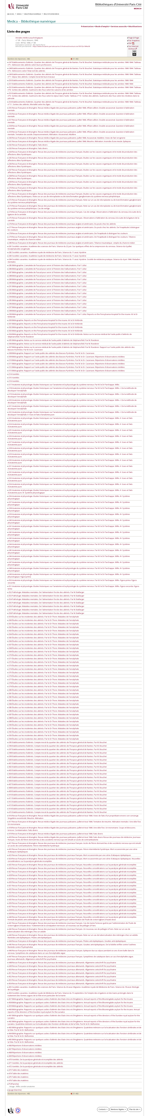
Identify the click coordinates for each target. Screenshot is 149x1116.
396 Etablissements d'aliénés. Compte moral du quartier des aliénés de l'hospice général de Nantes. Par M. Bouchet (57, 746)
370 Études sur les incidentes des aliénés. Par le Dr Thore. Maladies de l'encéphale (43, 655)
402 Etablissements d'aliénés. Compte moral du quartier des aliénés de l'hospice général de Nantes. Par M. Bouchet (57, 767)
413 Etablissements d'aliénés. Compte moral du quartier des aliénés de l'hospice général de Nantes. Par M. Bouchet (57, 805)
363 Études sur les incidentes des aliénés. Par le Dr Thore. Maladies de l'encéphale (43, 630)
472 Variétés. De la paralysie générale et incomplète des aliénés (35, 1066)
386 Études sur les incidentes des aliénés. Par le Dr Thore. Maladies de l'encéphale (43, 711)
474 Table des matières (18, 1073)
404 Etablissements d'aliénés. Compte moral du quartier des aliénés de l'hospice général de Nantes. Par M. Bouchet (57, 773)
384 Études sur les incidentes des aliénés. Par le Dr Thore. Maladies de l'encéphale (43, 704)
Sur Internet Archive (133, 47)
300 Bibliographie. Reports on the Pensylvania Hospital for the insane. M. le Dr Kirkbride (45, 320)
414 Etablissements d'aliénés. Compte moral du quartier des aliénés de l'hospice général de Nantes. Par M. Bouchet (57, 808)
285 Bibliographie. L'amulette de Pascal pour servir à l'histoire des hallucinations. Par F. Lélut (47, 265)
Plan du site (134, 1109)
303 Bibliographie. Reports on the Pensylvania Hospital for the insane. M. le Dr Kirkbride (45, 330)
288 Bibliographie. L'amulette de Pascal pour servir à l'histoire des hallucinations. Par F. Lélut (47, 276)
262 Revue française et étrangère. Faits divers (28, 145)
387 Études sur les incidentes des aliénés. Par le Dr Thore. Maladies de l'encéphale (43, 714)
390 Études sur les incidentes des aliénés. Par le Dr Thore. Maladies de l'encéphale (43, 725)
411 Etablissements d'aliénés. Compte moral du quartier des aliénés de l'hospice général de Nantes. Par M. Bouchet (57, 798)
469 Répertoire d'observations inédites (25, 1056)
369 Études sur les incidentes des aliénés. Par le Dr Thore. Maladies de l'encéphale (43, 651)
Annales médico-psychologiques (29, 37)
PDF (131, 43)
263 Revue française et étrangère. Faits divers (28, 148)
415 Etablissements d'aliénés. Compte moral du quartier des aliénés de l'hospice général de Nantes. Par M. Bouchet (57, 812)
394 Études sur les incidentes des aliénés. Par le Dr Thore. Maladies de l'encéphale (43, 739)
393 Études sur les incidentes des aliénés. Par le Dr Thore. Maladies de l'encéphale (43, 735)
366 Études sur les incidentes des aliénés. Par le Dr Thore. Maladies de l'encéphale (43, 641)
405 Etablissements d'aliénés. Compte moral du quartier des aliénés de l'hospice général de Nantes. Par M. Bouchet (57, 777)
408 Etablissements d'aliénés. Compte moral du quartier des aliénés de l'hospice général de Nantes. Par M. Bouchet (57, 787)
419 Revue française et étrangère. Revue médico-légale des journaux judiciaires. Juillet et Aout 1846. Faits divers (55, 833)
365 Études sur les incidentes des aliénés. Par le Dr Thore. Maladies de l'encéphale (43, 637)
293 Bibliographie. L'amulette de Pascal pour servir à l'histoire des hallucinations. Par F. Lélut (47, 293)
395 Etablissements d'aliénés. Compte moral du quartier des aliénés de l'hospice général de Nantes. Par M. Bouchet (57, 742)
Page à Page (133, 37)
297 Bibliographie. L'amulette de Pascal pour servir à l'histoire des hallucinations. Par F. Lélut (47, 307)
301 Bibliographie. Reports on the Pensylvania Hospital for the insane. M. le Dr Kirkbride (45, 323)
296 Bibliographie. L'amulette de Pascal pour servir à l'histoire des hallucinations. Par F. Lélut (47, 303)
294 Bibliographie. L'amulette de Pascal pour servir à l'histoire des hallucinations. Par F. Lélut (47, 296)
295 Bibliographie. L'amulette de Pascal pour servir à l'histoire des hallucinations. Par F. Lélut (47, 300)
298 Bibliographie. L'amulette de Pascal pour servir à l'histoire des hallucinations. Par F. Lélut (47, 310)
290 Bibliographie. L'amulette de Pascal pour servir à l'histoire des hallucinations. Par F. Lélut (47, 283)
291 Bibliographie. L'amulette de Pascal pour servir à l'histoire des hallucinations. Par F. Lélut (47, 286)
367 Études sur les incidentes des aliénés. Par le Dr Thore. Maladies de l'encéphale (43, 644)
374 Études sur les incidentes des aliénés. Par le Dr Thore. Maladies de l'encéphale (43, 669)
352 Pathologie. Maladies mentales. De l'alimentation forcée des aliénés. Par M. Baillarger (46, 592)
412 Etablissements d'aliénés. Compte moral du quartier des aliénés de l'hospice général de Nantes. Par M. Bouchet (57, 801)
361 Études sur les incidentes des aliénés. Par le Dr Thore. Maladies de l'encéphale (43, 623)
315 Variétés (13, 377)
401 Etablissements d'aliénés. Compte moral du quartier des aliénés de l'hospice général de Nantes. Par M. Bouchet (57, 763)
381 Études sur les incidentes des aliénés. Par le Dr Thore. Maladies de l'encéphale (43, 693)
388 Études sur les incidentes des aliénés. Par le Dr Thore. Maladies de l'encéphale (43, 718)
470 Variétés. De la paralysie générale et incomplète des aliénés (35, 1059)
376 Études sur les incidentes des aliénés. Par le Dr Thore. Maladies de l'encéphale (43, 676)
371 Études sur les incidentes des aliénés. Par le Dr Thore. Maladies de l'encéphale (43, 658)
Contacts (102, 1109)
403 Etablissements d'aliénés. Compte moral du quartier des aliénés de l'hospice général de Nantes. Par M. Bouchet (57, 770)
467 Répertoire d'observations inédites (25, 1049)
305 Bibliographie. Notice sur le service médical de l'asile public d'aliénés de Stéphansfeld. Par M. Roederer (53, 340)
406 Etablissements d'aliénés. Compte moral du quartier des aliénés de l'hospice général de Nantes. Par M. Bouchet (57, 780)
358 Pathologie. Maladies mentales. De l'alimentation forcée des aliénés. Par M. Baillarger (46, 613)
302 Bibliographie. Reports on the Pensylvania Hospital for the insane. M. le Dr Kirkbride (45, 327)
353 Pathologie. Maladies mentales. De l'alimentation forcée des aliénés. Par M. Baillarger (46, 595)
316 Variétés (13, 381)
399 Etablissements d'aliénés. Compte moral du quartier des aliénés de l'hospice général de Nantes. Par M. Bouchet (57, 756)
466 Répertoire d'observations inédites (25, 1045)
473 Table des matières (18, 1070)
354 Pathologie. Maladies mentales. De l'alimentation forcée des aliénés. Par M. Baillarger (46, 599)
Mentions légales (117, 1109)
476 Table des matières (18, 1080)
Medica (137, 9)
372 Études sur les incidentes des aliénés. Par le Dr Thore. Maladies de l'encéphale (43, 662)
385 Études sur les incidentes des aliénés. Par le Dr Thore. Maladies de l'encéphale (43, 707)
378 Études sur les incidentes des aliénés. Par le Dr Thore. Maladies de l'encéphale (43, 683)
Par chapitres (134, 40)
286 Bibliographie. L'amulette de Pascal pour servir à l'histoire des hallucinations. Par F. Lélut (47, 269)
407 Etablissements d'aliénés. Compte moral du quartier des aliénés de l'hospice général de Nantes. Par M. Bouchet (57, 784)
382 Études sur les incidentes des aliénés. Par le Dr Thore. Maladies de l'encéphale (43, 697)
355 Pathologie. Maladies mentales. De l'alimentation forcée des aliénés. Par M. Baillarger (46, 602)
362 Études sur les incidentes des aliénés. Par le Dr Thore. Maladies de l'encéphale (43, 627)
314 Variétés (13, 374)
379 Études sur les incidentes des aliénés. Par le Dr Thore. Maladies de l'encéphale (43, 686)
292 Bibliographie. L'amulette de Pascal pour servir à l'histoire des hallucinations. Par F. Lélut (47, 289)
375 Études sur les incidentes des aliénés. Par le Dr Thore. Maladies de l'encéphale (43, 672)
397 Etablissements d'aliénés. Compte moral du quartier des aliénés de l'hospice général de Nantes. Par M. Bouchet (57, 749)
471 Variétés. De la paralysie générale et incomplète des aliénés (35, 1063)
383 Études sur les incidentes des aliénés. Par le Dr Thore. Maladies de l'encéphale (43, 700)
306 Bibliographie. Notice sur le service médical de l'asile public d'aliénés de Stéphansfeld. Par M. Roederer (53, 343)
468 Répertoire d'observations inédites (25, 1052)
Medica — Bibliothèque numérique (31, 21)
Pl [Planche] (13, 1084)
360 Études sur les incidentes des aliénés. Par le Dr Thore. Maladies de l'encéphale (43, 620)
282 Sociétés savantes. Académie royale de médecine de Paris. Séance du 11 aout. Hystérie (47, 252)
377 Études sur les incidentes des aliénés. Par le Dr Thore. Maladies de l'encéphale (43, 679)
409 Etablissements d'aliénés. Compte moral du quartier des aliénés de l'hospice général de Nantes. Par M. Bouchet (57, 791)
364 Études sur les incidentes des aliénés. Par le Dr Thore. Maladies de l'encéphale (43, 634)
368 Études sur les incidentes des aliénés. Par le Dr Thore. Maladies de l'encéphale (43, 648)
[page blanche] (14, 1090)
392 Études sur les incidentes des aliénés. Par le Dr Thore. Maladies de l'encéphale (43, 732)
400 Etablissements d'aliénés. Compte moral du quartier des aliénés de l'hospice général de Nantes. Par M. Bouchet (57, 760)
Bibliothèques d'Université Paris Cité (118, 4)
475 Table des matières (18, 1077)
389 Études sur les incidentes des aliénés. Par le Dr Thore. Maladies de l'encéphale (43, 721)
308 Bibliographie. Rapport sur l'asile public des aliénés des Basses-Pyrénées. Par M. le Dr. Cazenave (51, 353)
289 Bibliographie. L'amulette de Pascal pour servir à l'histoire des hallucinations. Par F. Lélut (47, 279)
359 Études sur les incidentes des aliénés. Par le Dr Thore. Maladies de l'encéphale (43, 616)
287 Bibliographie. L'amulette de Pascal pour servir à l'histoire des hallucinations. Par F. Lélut (47, 272)
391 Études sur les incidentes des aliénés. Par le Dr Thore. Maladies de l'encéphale (43, 728)
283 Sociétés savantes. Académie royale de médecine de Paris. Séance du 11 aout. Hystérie (47, 256)
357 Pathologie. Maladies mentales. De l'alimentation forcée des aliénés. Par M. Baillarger (46, 609)
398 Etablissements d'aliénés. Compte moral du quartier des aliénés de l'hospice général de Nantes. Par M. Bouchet (57, 753)
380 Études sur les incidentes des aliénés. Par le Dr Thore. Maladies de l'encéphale (43, 690)
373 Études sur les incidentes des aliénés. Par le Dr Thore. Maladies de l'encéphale (43, 665)
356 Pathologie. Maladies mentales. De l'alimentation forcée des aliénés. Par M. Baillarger (46, 606)
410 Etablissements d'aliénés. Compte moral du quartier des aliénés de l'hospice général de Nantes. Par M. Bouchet (57, 794)
